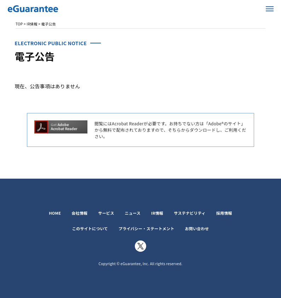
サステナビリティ (189, 213)
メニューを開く (270, 9)
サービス (106, 213)
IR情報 (157, 213)
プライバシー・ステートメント (146, 228)
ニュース (132, 213)
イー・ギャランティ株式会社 (49, 9)
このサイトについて (90, 228)
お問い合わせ (197, 228)
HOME (55, 213)
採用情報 (224, 213)
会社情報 (79, 213)
